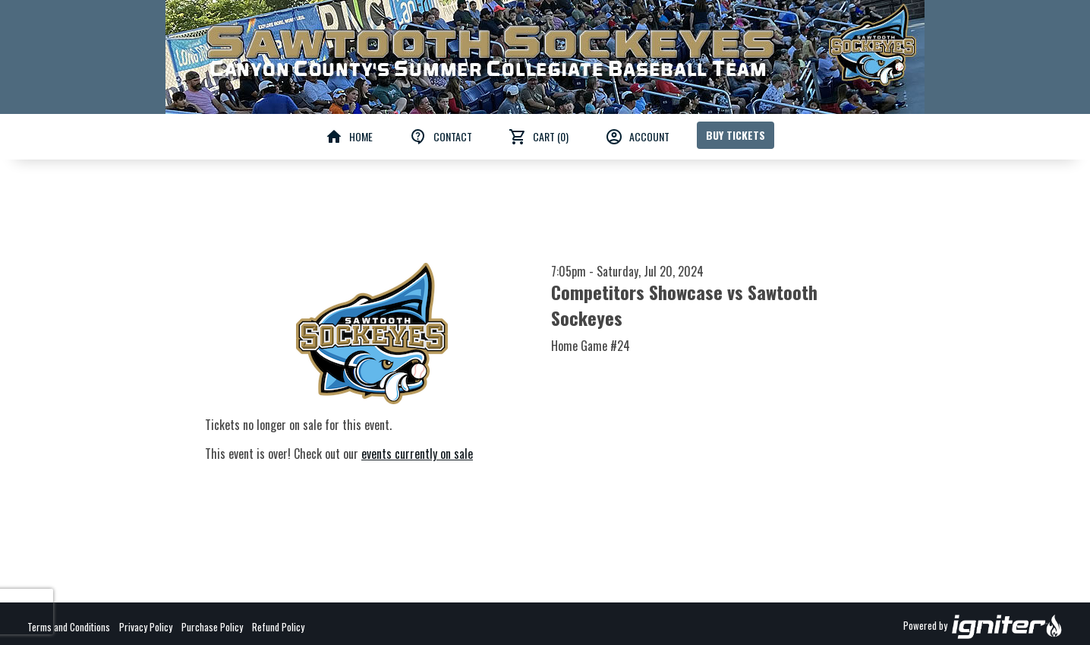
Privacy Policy (145, 626)
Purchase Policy (212, 626)
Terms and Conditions (68, 626)
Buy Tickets (735, 135)
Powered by (983, 627)
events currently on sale (417, 453)
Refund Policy (278, 626)
